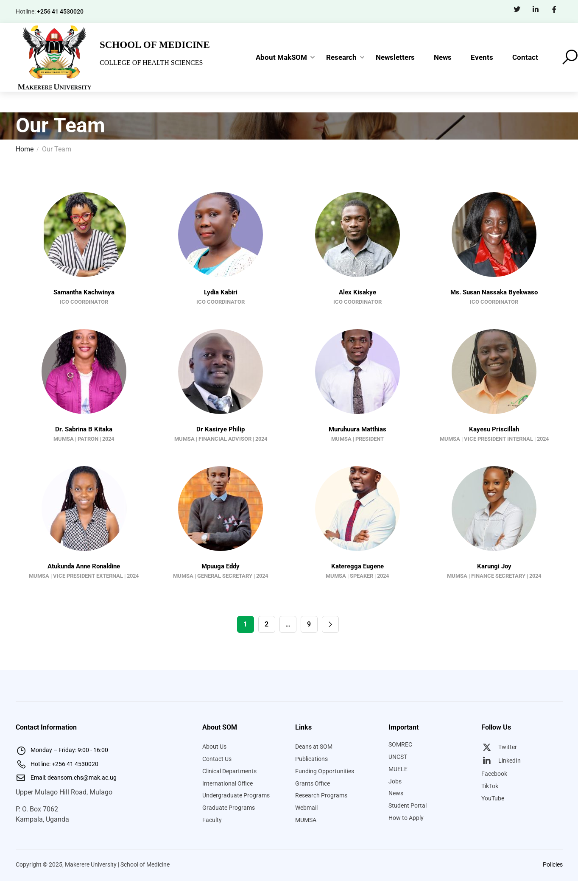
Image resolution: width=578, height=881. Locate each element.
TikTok (489, 786)
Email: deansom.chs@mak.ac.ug (66, 777)
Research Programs (321, 795)
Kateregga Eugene (357, 566)
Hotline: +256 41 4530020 (57, 764)
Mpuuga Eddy (220, 566)
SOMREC (400, 744)
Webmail (306, 807)
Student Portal (407, 805)
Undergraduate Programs (236, 795)
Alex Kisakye (357, 292)
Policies (553, 864)
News (443, 57)
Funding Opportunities (324, 771)
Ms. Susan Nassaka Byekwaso (494, 292)
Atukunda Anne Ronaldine (83, 566)
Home (25, 149)
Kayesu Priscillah (494, 429)
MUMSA (305, 820)
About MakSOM (281, 57)
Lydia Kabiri (220, 292)
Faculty (212, 820)
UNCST (397, 756)
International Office (227, 783)
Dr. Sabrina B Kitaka (83, 429)
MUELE (398, 769)
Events (482, 57)
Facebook (494, 773)
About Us (214, 746)
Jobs (395, 781)
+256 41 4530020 (60, 11)
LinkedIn (501, 760)
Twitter (499, 747)
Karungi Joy (494, 566)
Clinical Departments (229, 771)
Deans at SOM (313, 746)
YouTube (492, 798)
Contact (525, 57)
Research (341, 57)
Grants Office (312, 783)
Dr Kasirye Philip (220, 429)
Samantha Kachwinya (83, 292)
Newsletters (395, 57)
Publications (311, 758)
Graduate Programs (228, 807)
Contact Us (217, 758)
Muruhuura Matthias (357, 429)
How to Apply (406, 817)
